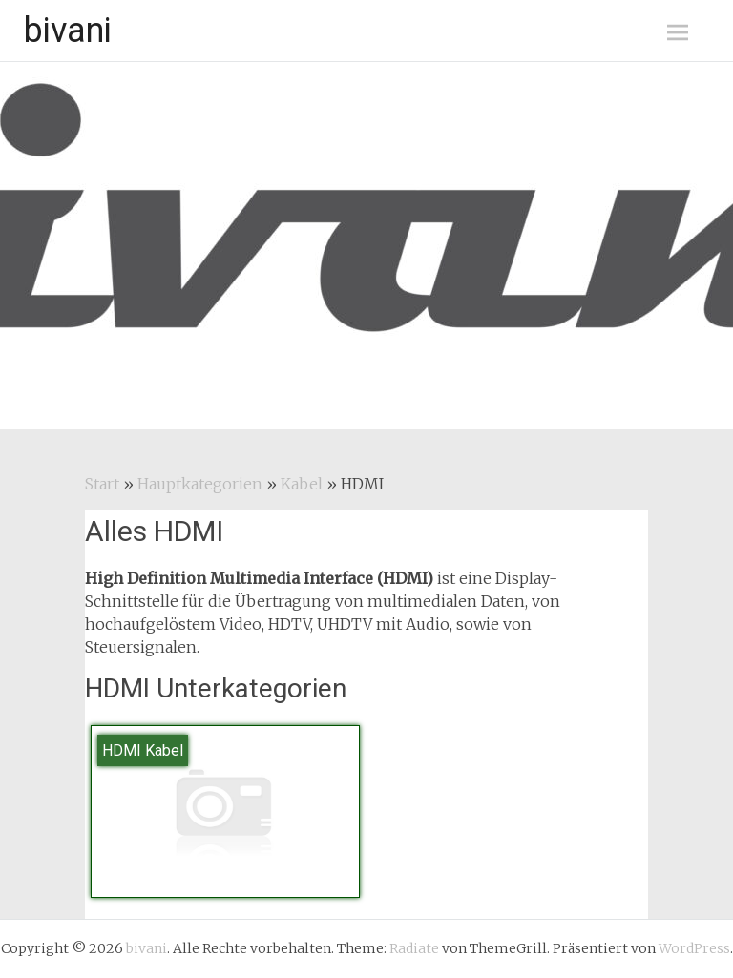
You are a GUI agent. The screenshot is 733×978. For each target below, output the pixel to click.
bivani (68, 30)
